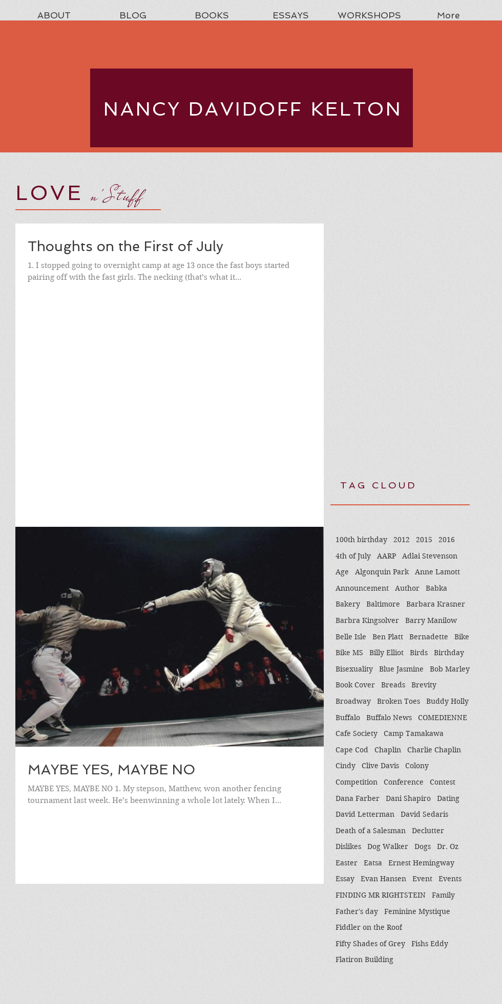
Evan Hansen (383, 878)
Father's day (357, 911)
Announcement (362, 588)
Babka (436, 588)
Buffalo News (389, 717)
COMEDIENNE (442, 717)
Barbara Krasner (435, 604)
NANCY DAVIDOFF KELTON (253, 109)
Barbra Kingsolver (367, 620)
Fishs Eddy (429, 943)
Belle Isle (351, 636)
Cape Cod (352, 749)
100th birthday (361, 539)
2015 (424, 539)
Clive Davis (380, 765)
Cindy (345, 765)
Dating (448, 798)
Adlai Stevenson (429, 556)
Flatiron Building (364, 959)
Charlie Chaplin (434, 749)
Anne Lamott (437, 571)
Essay (345, 878)
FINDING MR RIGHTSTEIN (381, 895)
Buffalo (348, 717)
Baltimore (383, 604)
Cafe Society (357, 733)
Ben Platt (387, 636)
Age (342, 571)
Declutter (428, 830)
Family (443, 895)
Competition (357, 782)
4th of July (353, 556)
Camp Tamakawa (414, 733)
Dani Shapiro (408, 798)
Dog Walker (387, 846)
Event (422, 878)
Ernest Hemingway (421, 862)
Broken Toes (398, 701)
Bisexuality (354, 669)
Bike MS (349, 652)
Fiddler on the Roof (369, 927)
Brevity (423, 684)
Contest (442, 782)
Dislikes (348, 846)
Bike (461, 636)
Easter (347, 862)
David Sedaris (424, 814)
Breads (393, 684)
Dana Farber (358, 798)
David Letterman (365, 814)
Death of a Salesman (371, 830)
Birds (419, 652)
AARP (386, 556)
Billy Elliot (386, 652)
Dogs (422, 846)
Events (450, 878)
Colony (417, 765)
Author (407, 588)
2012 (401, 539)
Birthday (449, 652)
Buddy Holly (447, 701)
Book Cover (355, 684)
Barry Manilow (431, 620)
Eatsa (373, 862)
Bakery (348, 604)
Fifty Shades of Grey (370, 943)
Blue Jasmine (401, 669)
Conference (404, 782)
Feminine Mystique (417, 911)
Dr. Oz (447, 846)
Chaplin (387, 749)
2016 (446, 539)
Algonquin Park (382, 571)
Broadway (353, 701)
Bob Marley (450, 669)
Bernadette (428, 636)
